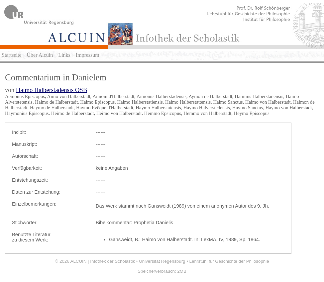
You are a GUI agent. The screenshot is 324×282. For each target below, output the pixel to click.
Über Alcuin (40, 55)
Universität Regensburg (162, 261)
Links (64, 55)
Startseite (12, 55)
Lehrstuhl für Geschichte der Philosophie (229, 261)
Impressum (87, 55)
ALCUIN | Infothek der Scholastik (102, 261)
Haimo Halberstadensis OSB (51, 89)
